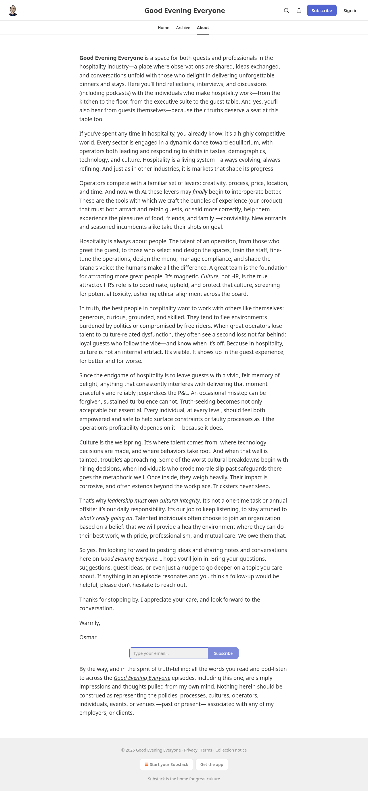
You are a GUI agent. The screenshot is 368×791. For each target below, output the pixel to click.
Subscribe (322, 10)
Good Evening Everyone (142, 678)
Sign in (351, 10)
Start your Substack (165, 764)
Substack (156, 779)
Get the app (211, 764)
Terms (206, 750)
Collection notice (231, 750)
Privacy (191, 750)
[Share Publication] (299, 10)
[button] (163, 28)
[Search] (286, 10)
